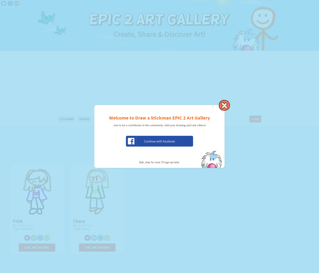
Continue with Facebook (150, 141)
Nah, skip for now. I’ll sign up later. (159, 162)
